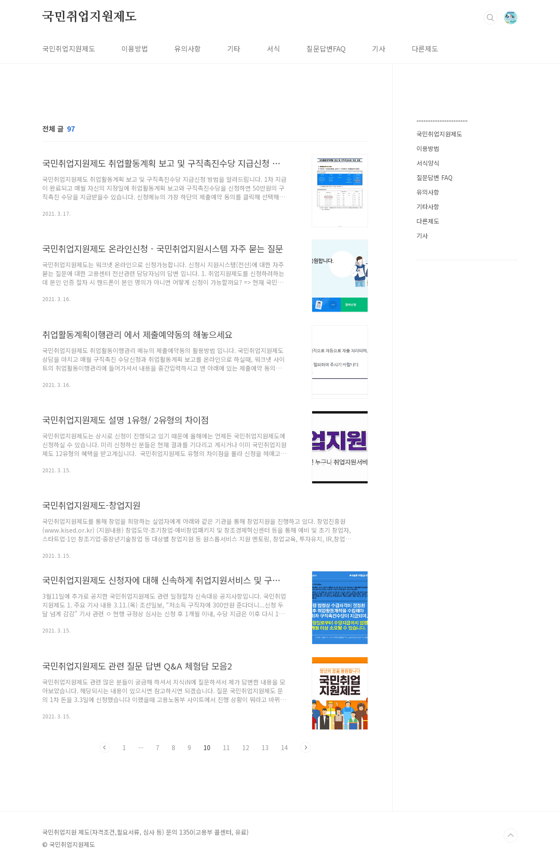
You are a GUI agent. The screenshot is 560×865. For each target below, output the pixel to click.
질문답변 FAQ (434, 177)
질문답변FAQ (326, 48)
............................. (442, 118)
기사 (378, 48)
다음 (305, 747)
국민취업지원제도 (89, 17)
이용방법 (135, 48)
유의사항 (187, 48)
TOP (511, 835)
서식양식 (427, 162)
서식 (273, 48)
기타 (233, 48)
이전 (104, 747)
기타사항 (427, 206)
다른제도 (425, 48)
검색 (490, 17)
